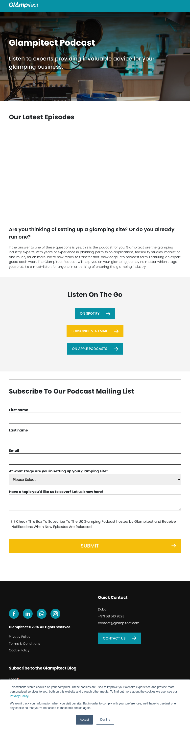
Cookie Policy (19, 650)
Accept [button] (84, 719)
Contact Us (114, 638)
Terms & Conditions (24, 643)
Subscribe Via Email (89, 331)
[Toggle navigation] (177, 6)
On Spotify (89, 313)
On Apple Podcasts (89, 348)
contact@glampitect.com (118, 623)
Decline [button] (105, 719)
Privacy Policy (19, 696)
